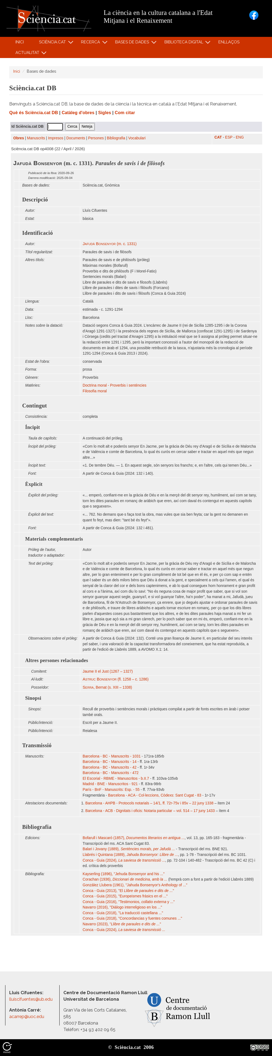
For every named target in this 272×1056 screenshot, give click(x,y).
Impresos (55, 138)
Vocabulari (136, 138)
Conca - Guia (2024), (124, 860)
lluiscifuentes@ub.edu (31, 999)
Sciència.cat (53, 43)
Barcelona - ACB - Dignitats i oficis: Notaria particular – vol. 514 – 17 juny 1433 (150, 811)
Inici (19, 42)
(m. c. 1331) (110, 244)
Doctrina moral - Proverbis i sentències (114, 385)
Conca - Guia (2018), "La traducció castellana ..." (123, 913)
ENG (240, 137)
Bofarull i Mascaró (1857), (133, 838)
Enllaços (228, 42)
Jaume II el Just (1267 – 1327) (108, 671)
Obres (18, 138)
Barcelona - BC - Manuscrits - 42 (110, 767)
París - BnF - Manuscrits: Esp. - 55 (111, 790)
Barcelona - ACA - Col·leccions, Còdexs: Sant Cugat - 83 (154, 795)
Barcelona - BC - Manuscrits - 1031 (112, 756)
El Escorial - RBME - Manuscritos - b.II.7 (116, 778)
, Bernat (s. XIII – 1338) (107, 687)
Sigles (104, 112)
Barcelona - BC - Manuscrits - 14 (110, 762)
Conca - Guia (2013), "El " (128, 891)
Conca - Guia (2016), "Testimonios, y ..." (129, 902)
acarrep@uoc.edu (26, 1016)
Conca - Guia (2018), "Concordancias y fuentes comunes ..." (132, 918)
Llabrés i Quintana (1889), (130, 855)
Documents (75, 138)
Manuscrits (36, 138)
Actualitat (28, 54)
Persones (96, 138)
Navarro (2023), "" (122, 924)
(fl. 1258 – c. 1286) (115, 679)
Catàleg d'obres (78, 112)
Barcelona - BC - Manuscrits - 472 (110, 773)
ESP (228, 137)
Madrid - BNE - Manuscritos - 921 (110, 784)
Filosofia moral (95, 391)
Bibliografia (116, 138)
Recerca (91, 43)
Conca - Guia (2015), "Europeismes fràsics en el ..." (125, 896)
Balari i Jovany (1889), (129, 849)
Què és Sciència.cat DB (33, 112)
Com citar (125, 112)
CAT (218, 137)
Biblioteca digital (184, 43)
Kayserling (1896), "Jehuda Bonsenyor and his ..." (123, 874)
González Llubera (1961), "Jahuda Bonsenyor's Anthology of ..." (135, 885)
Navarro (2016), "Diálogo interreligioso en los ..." (122, 907)
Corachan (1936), (125, 879)
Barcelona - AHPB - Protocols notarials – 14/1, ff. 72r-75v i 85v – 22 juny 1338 (149, 803)
